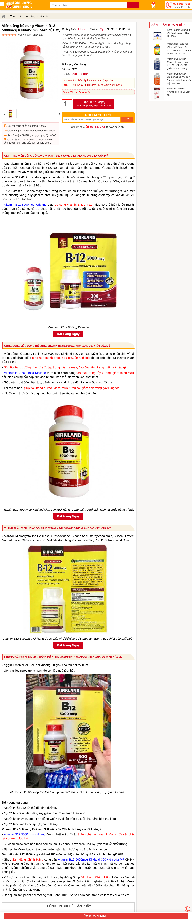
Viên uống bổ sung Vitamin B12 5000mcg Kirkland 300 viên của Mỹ (76, 907)
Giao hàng (13, 117)
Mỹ (101, 41)
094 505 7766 (182, 5)
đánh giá (97, 36)
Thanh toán (28, 117)
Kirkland (81, 41)
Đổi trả (11, 113)
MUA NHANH (95, 916)
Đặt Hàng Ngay (94, 116)
